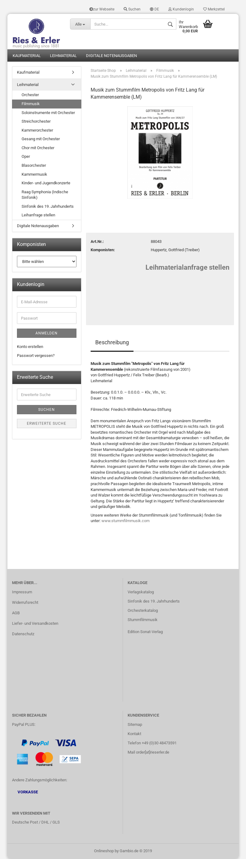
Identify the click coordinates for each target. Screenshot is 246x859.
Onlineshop (104, 851)
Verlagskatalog (141, 592)
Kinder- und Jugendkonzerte (46, 183)
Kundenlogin (181, 9)
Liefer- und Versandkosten (35, 623)
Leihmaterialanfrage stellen (187, 267)
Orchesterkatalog (143, 610)
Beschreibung (112, 342)
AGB (16, 613)
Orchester (30, 94)
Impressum (22, 592)
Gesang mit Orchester (41, 139)
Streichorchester (36, 121)
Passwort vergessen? (36, 355)
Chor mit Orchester (38, 147)
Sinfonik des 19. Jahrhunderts (48, 206)
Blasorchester (34, 165)
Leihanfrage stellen (38, 215)
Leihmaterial (63, 55)
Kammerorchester (37, 130)
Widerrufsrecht (25, 602)
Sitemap (135, 724)
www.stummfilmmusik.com (125, 520)
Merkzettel (214, 9)
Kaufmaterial (27, 55)
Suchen (132, 9)
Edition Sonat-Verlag (145, 631)
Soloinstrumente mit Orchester (48, 112)
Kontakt (134, 733)
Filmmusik (31, 103)
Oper (26, 156)
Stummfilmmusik (143, 619)
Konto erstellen (30, 346)
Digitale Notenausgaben (111, 55)
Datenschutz (23, 634)
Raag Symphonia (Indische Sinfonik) (45, 195)
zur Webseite (101, 9)
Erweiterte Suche (46, 423)
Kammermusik (34, 174)
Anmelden (46, 333)
